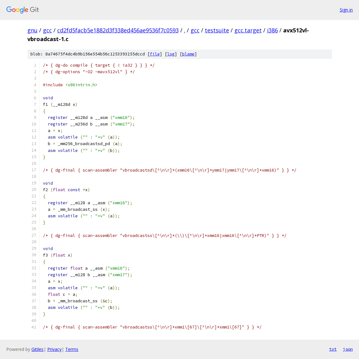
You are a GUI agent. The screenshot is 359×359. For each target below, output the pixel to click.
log (171, 54)
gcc (47, 30)
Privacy (54, 349)
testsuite (217, 30)
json (348, 349)
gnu (32, 30)
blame (188, 54)
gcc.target (248, 30)
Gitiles (37, 349)
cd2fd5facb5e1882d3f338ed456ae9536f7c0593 (118, 30)
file (155, 54)
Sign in (346, 10)
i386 (272, 30)
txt (333, 349)
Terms (71, 349)
